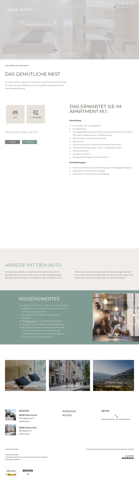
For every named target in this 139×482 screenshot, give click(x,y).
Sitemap (131, 449)
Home (7, 65)
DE (127, 3)
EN (133, 3)
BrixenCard (29, 321)
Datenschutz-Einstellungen (118, 449)
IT (130, 3)
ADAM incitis (14, 65)
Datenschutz (104, 449)
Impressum (95, 449)
